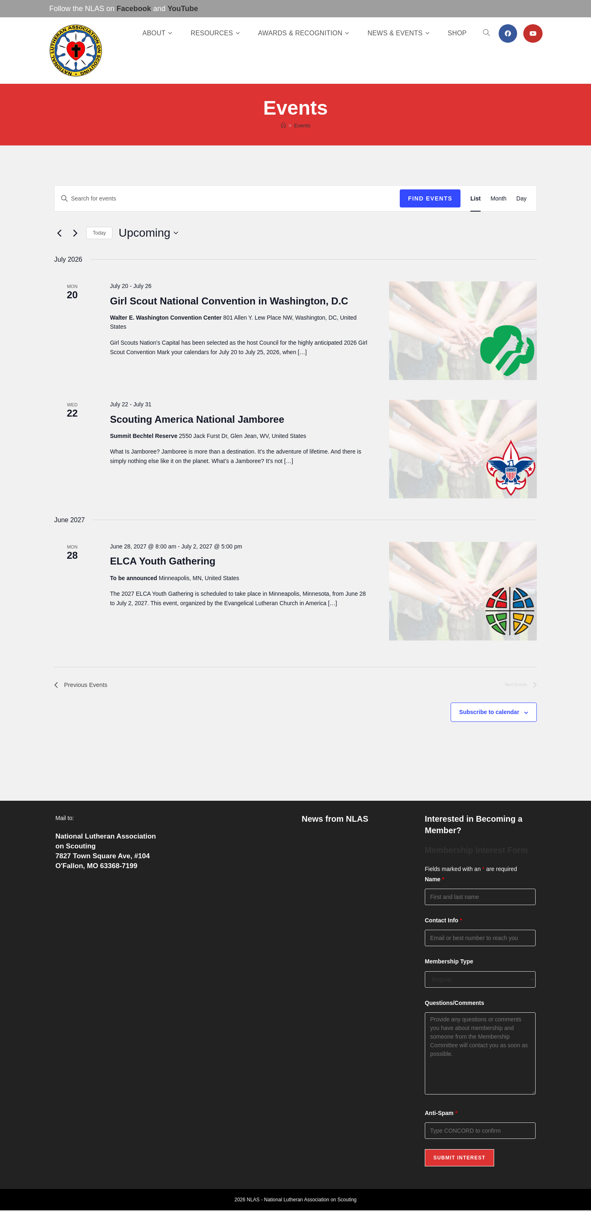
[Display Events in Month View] (498, 199)
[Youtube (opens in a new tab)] (533, 33)
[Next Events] (75, 233)
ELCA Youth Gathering (162, 561)
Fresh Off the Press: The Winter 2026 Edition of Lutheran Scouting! (349, 932)
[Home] (283, 125)
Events (302, 125)
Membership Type (449, 963)
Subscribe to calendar (489, 713)
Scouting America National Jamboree (197, 419)
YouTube (182, 9)
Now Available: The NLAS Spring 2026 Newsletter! (351, 873)
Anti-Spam (441, 1114)
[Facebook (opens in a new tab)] (508, 33)
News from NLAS (335, 820)
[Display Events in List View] (475, 199)
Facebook (134, 9)
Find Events (430, 198)
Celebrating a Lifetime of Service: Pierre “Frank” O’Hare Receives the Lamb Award (355, 902)
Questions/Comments (454, 1004)
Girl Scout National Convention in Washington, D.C (229, 300)
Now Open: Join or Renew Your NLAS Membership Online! (350, 844)
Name (434, 881)
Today (99, 233)
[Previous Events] (59, 233)
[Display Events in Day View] (521, 199)
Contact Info (443, 922)
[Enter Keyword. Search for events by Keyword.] (227, 199)
